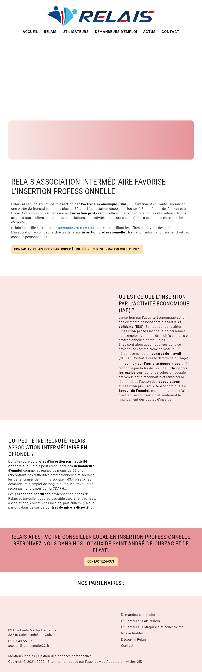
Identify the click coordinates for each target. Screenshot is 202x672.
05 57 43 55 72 (20, 641)
